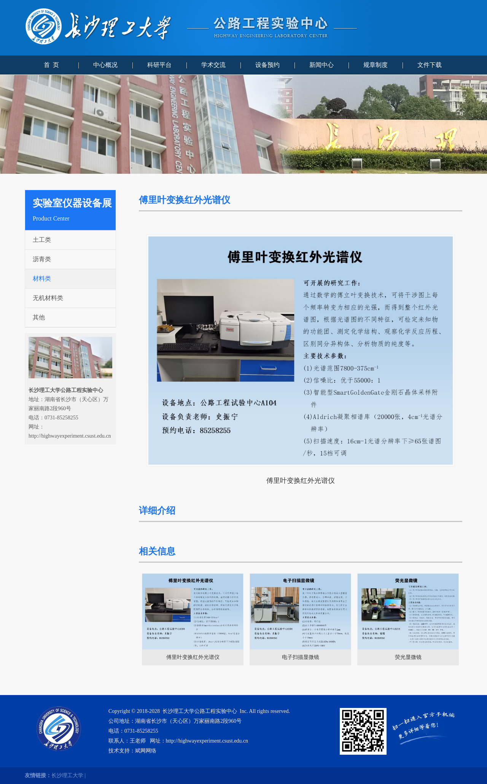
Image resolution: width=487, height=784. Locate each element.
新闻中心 (321, 65)
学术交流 (213, 65)
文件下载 (429, 65)
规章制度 (375, 65)
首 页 (51, 65)
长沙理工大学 (67, 775)
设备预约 (267, 65)
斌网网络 (145, 751)
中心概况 (105, 65)
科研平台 (159, 65)
